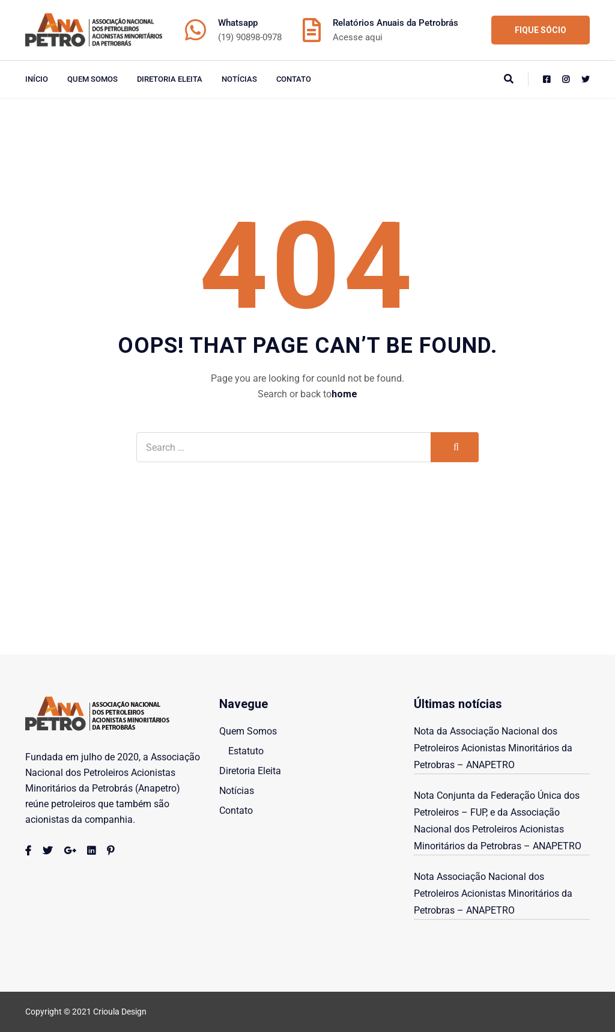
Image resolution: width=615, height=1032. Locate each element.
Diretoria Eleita (169, 79)
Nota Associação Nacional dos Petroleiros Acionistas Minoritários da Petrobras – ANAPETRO (493, 893)
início (36, 79)
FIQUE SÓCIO (540, 30)
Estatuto (246, 751)
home (344, 394)
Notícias (239, 79)
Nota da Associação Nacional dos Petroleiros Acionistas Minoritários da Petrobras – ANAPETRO (493, 748)
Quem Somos (92, 79)
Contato (293, 79)
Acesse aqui (358, 37)
